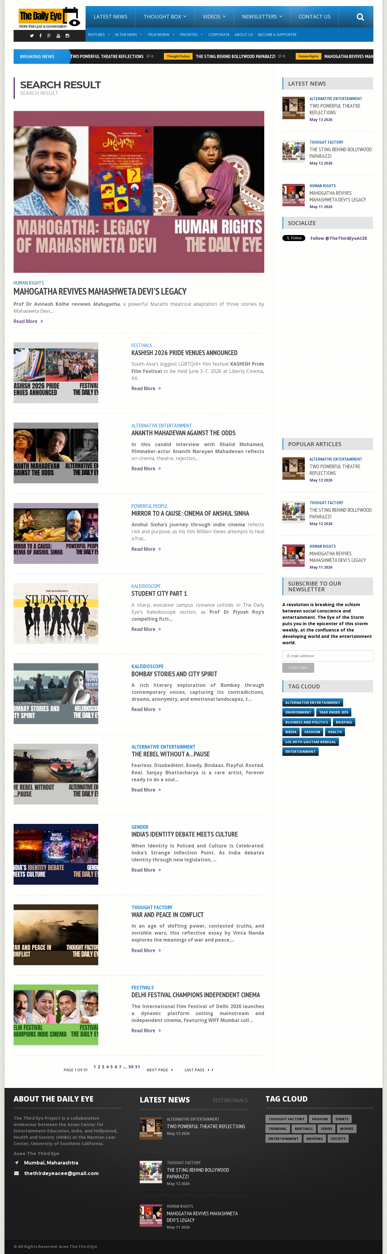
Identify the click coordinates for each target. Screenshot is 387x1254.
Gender (140, 826)
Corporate (218, 34)
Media (291, 732)
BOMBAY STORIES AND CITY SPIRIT (174, 673)
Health (335, 732)
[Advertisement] (327, 341)
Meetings (304, 1128)
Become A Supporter (277, 34)
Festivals (142, 345)
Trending (277, 1128)
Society (338, 1138)
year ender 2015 (333, 712)
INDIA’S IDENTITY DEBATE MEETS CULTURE (185, 834)
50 (130, 1066)
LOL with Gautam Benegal (310, 742)
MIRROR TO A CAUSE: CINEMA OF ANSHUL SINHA (190, 513)
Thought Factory (179, 56)
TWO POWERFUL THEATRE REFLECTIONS (108, 56)
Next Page (160, 1070)
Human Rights (310, 56)
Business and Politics (306, 722)
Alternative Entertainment (162, 425)
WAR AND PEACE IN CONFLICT (168, 914)
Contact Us (314, 16)
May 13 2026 (321, 119)
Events (342, 1119)
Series (326, 1128)
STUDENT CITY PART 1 (159, 593)
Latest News (110, 16)
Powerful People (149, 505)
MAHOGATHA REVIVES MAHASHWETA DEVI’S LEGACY (100, 291)
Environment (298, 712)
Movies (346, 1128)
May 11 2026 (321, 206)
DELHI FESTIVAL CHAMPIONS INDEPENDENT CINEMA (196, 994)
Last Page (198, 1070)
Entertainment (300, 751)
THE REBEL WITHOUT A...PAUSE (171, 753)
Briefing (344, 722)
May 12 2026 (321, 163)
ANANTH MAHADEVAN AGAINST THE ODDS (184, 432)
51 (137, 1066)
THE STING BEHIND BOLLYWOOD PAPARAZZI (237, 56)
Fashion (312, 732)
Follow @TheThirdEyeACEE (339, 238)
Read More (28, 321)
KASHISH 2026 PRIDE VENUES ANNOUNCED (185, 352)
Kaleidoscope (146, 585)
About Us (244, 34)
